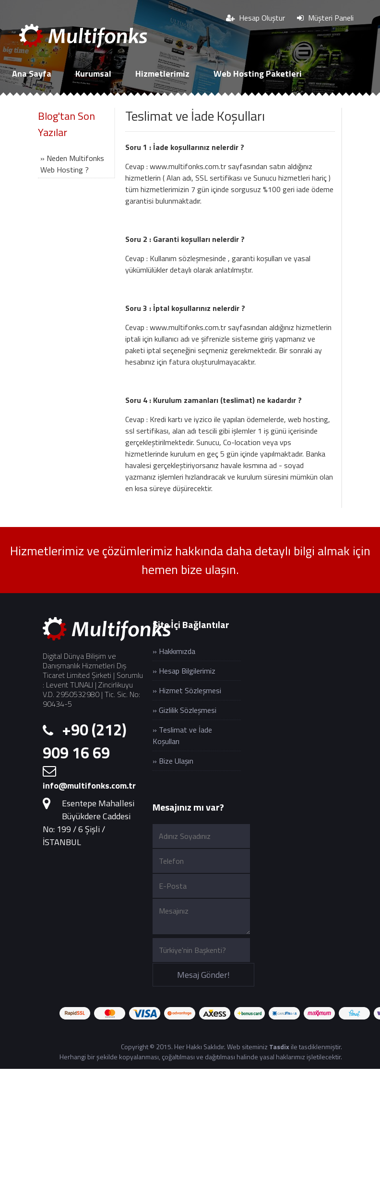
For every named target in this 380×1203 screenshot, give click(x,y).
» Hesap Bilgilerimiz (184, 670)
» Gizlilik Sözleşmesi (184, 710)
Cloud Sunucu (37, 104)
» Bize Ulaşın (173, 761)
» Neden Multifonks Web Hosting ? (72, 163)
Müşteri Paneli (325, 17)
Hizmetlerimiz (162, 73)
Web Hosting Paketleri (258, 73)
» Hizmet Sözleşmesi (187, 690)
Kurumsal (93, 73)
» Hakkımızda (174, 651)
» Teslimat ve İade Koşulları (182, 735)
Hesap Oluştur (255, 17)
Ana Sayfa (31, 73)
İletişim (189, 104)
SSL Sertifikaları (119, 104)
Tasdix (279, 1047)
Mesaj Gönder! (203, 974)
